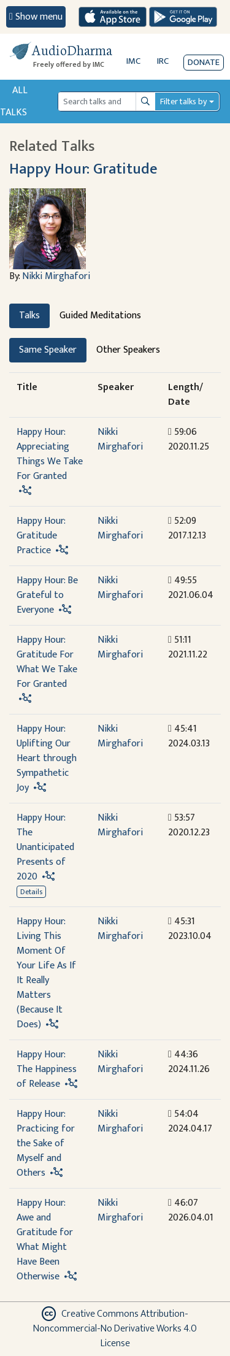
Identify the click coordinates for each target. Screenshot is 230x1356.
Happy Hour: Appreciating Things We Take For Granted (50, 454)
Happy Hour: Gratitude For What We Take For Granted (47, 662)
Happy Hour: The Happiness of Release (47, 1069)
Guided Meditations (100, 315)
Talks (29, 315)
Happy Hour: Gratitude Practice (41, 536)
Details (31, 892)
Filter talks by (183, 101)
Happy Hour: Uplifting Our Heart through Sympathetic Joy (47, 758)
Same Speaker (48, 350)
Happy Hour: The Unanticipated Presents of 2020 (45, 847)
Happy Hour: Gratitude (83, 169)
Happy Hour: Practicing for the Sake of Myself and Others (46, 1143)
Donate (204, 62)
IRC (163, 61)
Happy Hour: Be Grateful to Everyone (47, 595)
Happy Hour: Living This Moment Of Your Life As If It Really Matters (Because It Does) (46, 973)
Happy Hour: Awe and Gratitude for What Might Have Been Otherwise (45, 1240)
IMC (133, 61)
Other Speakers (128, 350)
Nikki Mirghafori (56, 276)
